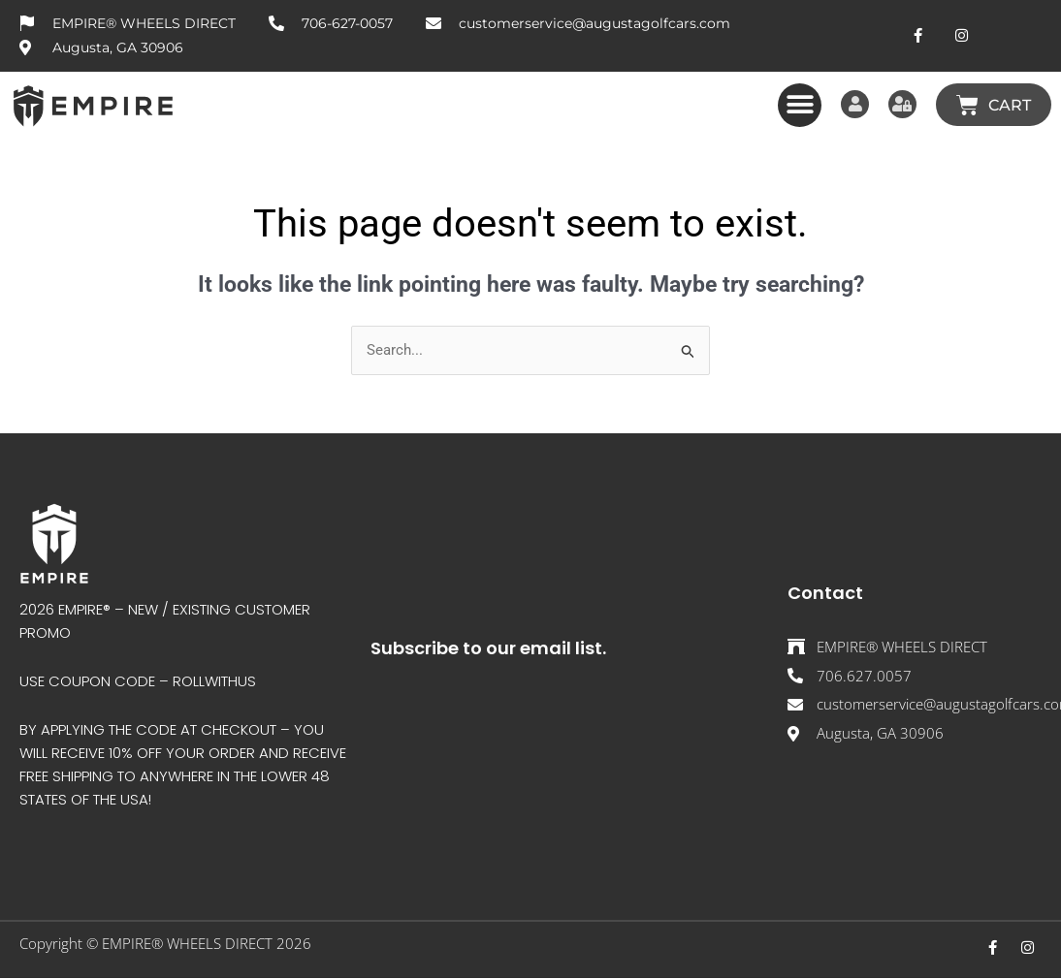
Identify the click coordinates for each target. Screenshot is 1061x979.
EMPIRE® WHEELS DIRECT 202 (202, 943)
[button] (792, 105)
